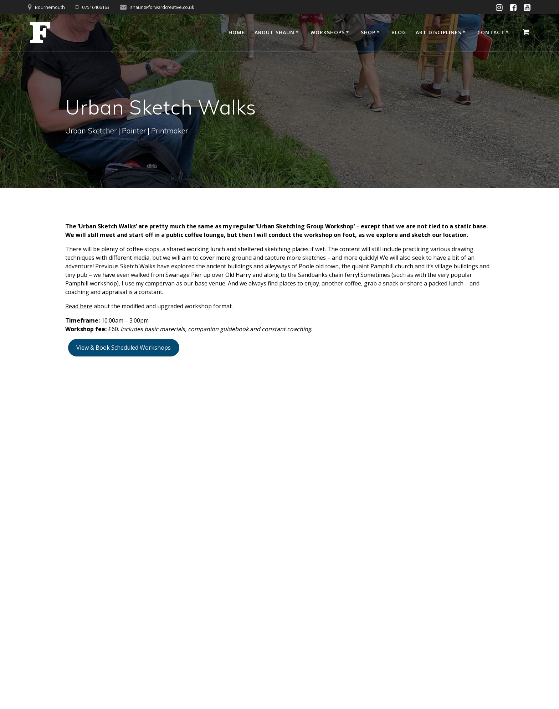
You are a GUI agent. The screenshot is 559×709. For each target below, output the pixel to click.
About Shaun (274, 32)
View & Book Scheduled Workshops (123, 347)
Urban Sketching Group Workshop (305, 226)
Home (237, 32)
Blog (398, 32)
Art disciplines (438, 32)
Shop (368, 32)
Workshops (328, 32)
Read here (78, 306)
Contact (490, 32)
